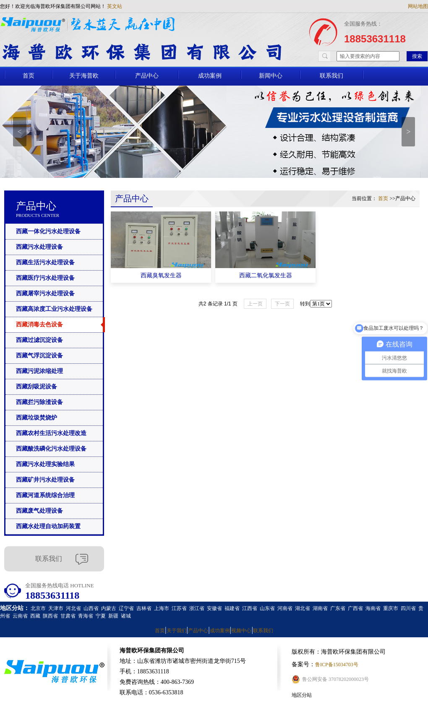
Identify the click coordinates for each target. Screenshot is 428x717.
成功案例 (210, 75)
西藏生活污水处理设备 (45, 262)
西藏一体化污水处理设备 (48, 231)
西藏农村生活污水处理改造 (51, 433)
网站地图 (418, 6)
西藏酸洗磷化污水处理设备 (51, 449)
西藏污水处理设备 (39, 247)
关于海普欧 (84, 75)
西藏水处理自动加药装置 (48, 526)
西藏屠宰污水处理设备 (45, 293)
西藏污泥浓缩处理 (39, 371)
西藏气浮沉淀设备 (39, 355)
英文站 (114, 6)
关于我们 (177, 631)
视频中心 (241, 631)
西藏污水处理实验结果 (45, 464)
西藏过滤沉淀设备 (39, 340)
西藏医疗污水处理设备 (45, 278)
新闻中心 (270, 75)
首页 (28, 75)
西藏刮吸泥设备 (36, 386)
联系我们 (331, 75)
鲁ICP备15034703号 (336, 664)
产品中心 (147, 75)
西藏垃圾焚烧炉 (36, 418)
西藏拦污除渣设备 (39, 402)
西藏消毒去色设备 (39, 324)
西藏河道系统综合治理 (45, 495)
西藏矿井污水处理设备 (45, 480)
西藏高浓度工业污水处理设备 (54, 309)
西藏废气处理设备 (39, 511)
